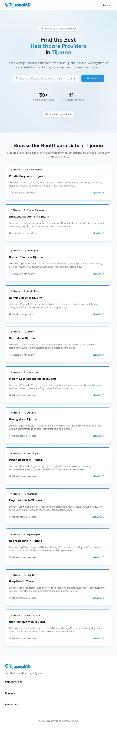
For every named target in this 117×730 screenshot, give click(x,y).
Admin (106, 5)
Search (93, 78)
